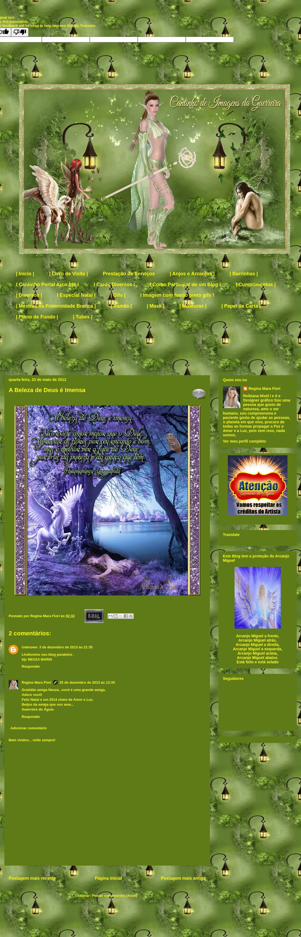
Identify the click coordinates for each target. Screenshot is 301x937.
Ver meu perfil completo (244, 441)
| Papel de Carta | (241, 306)
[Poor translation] (19, 32)
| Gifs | (117, 295)
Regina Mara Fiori (45, 616)
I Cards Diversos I (114, 284)
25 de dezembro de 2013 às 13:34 (87, 682)
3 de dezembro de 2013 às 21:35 (66, 647)
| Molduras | (192, 306)
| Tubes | (82, 317)
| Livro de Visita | (68, 273)
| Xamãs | (121, 306)
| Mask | (155, 306)
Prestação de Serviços (129, 273)
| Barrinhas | (244, 273)
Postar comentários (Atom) (114, 896)
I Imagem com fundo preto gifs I (177, 295)
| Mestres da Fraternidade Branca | (56, 306)
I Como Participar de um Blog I (185, 284)
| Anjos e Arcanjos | (192, 273)
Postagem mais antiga (183, 878)
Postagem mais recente (32, 878)
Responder (31, 666)
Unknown (30, 647)
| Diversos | (29, 295)
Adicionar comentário (29, 728)
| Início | (25, 273)
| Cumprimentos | (256, 284)
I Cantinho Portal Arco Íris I (47, 284)
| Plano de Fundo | (37, 317)
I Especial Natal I (76, 295)
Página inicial (108, 878)
